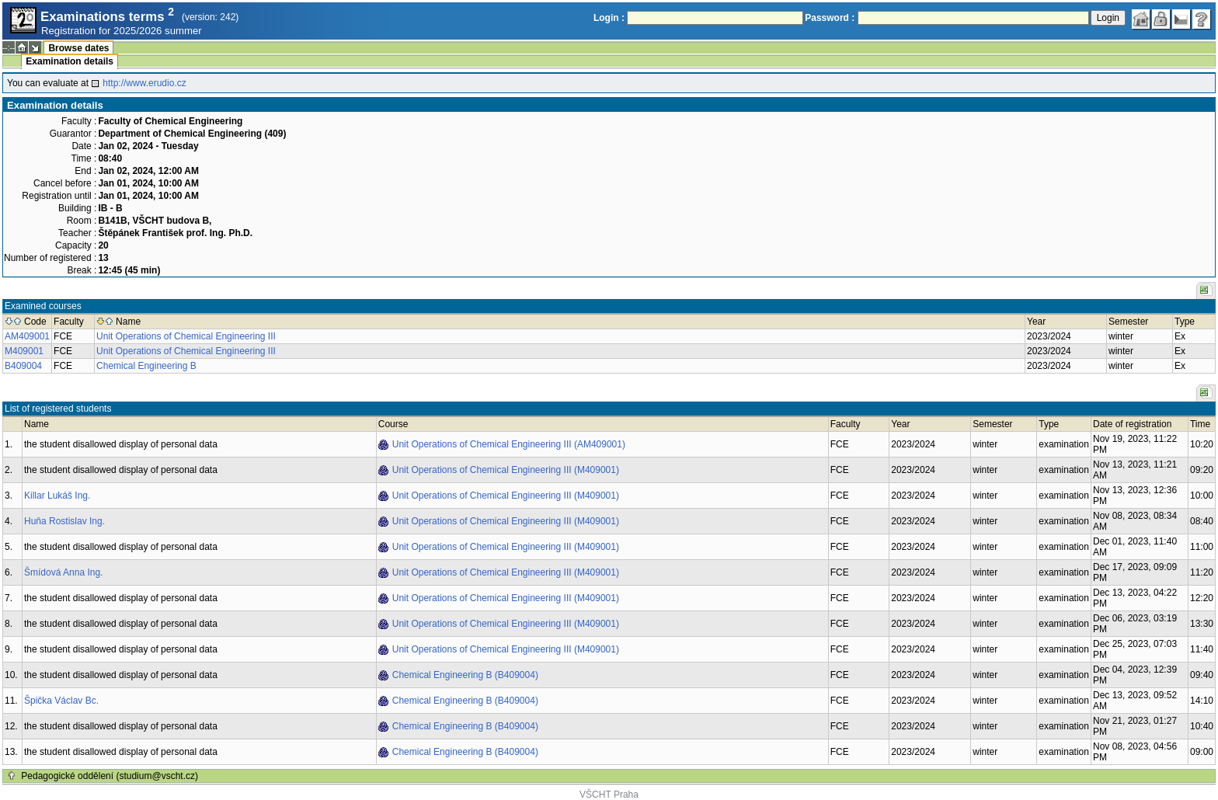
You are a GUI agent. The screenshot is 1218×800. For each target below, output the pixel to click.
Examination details (69, 61)
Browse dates (78, 48)
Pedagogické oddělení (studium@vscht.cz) (109, 775)
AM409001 (27, 336)
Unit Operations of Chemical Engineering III (186, 336)
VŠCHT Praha (609, 794)
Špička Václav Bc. (61, 700)
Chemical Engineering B (146, 365)
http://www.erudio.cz (144, 83)
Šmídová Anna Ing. (63, 572)
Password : (829, 17)
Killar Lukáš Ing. (57, 495)
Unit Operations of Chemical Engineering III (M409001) (505, 469)
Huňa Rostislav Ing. (64, 521)
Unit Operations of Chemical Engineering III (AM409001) (508, 444)
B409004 (23, 365)
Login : (609, 17)
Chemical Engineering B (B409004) (465, 675)
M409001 (24, 351)
